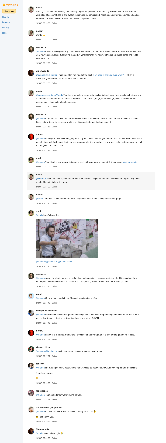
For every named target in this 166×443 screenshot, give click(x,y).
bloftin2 (43, 135)
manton (43, 7)
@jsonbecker (45, 75)
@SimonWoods (59, 95)
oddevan (43, 364)
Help (4, 33)
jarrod (42, 294)
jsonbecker (44, 47)
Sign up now (9, 11)
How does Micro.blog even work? (112, 75)
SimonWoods (46, 71)
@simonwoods (134, 162)
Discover (6, 22)
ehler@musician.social (50, 311)
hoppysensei (45, 391)
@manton (43, 51)
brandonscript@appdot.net (52, 407)
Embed (58, 23)
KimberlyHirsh (46, 347)
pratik (42, 158)
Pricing (5, 28)
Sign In (5, 17)
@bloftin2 (43, 199)
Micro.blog (12, 4)
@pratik (42, 215)
